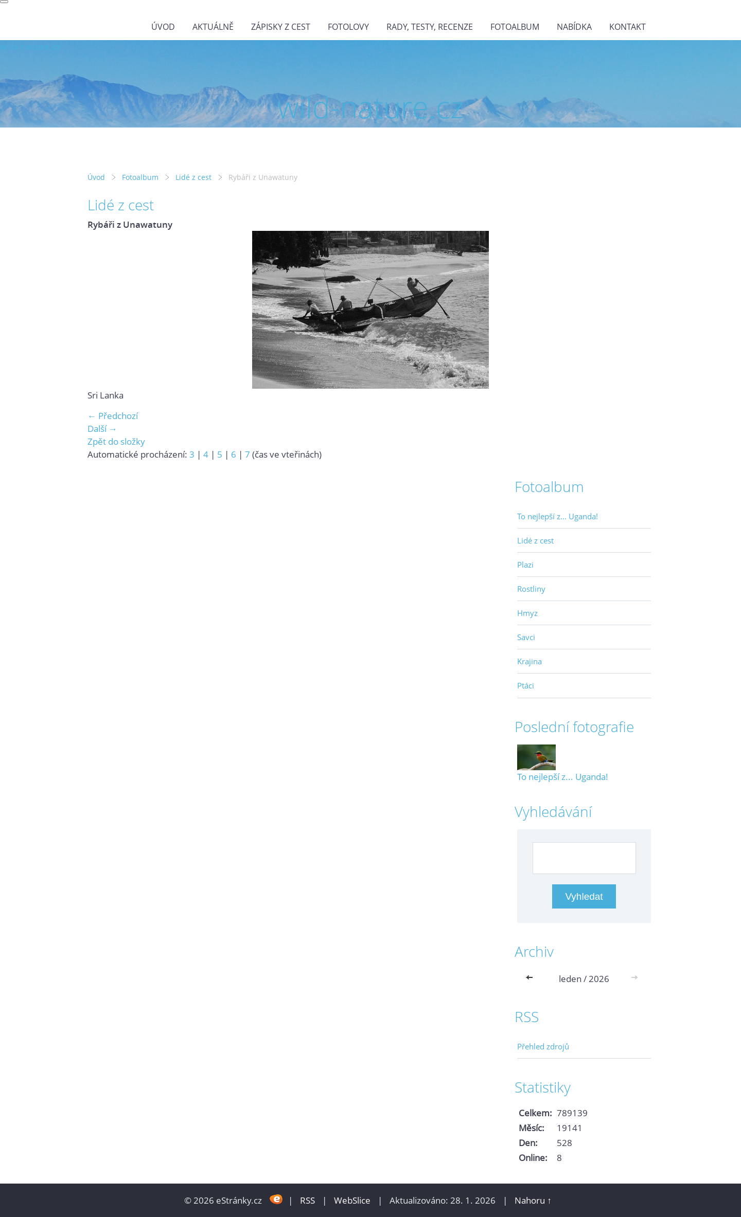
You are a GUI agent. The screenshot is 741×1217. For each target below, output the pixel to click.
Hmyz (527, 613)
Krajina (529, 661)
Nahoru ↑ (533, 1200)
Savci (526, 637)
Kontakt (627, 26)
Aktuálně (213, 26)
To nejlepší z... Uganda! (557, 516)
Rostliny (531, 589)
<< (531, 979)
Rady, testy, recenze (429, 26)
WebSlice (352, 1200)
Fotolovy (348, 26)
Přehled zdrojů (543, 1046)
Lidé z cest (193, 177)
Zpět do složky (116, 441)
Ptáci (525, 685)
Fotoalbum (514, 26)
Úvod (163, 26)
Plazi (525, 564)
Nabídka (574, 26)
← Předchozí (112, 416)
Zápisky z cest (280, 26)
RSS (307, 1200)
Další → (102, 428)
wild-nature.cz (30, 46)
